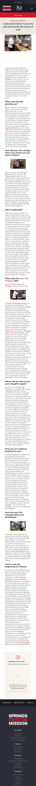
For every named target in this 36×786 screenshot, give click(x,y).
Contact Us (18, 781)
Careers (18, 783)
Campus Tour (18, 765)
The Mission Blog (18, 758)
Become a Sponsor (18, 774)
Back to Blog (18, 15)
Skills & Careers (18, 751)
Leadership (18, 735)
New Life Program (23, 642)
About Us (30, 702)
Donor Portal (7, 702)
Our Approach (18, 733)
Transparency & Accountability (18, 738)
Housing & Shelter (18, 747)
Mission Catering (18, 767)
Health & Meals (18, 749)
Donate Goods (18, 779)
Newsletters (18, 763)
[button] (32, 8)
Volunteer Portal (19, 702)
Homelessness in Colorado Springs (18, 761)
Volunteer (18, 777)
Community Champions (18, 740)
